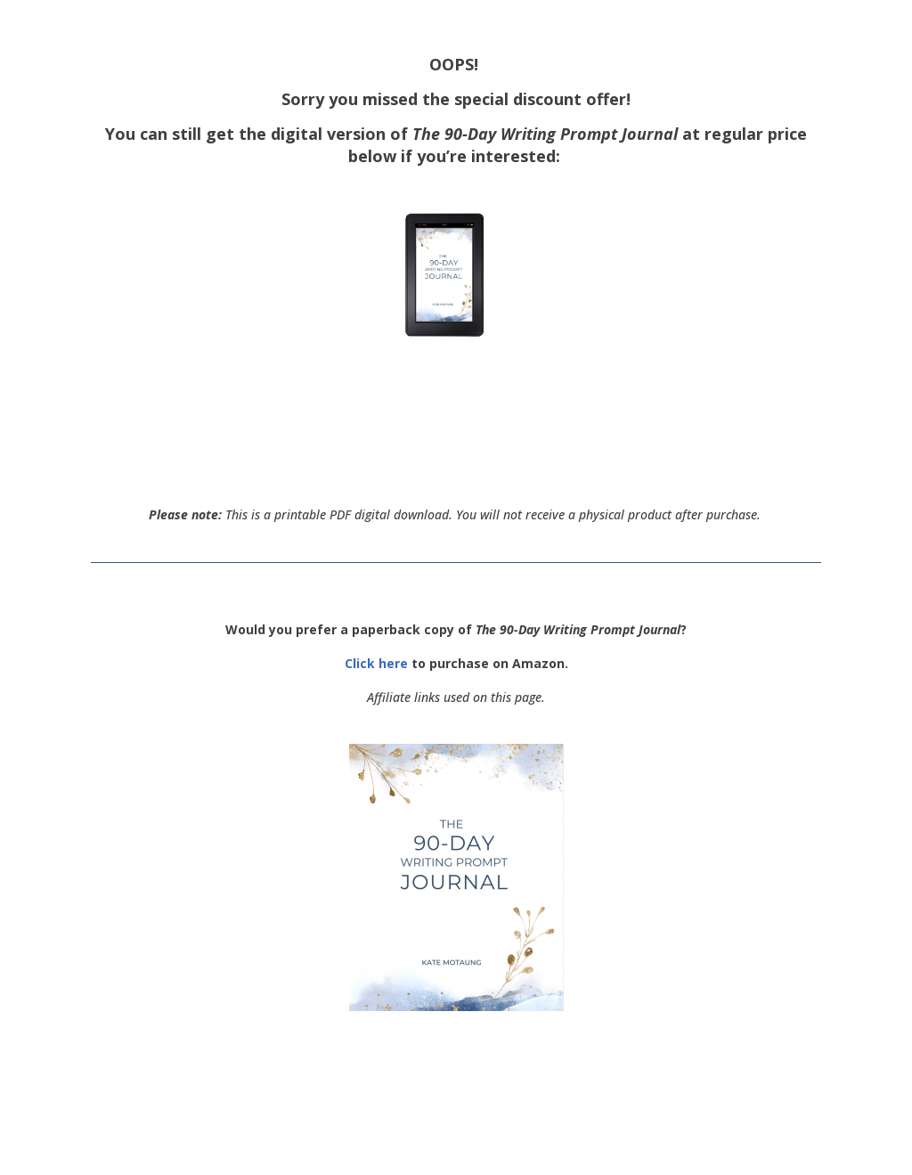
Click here (376, 663)
